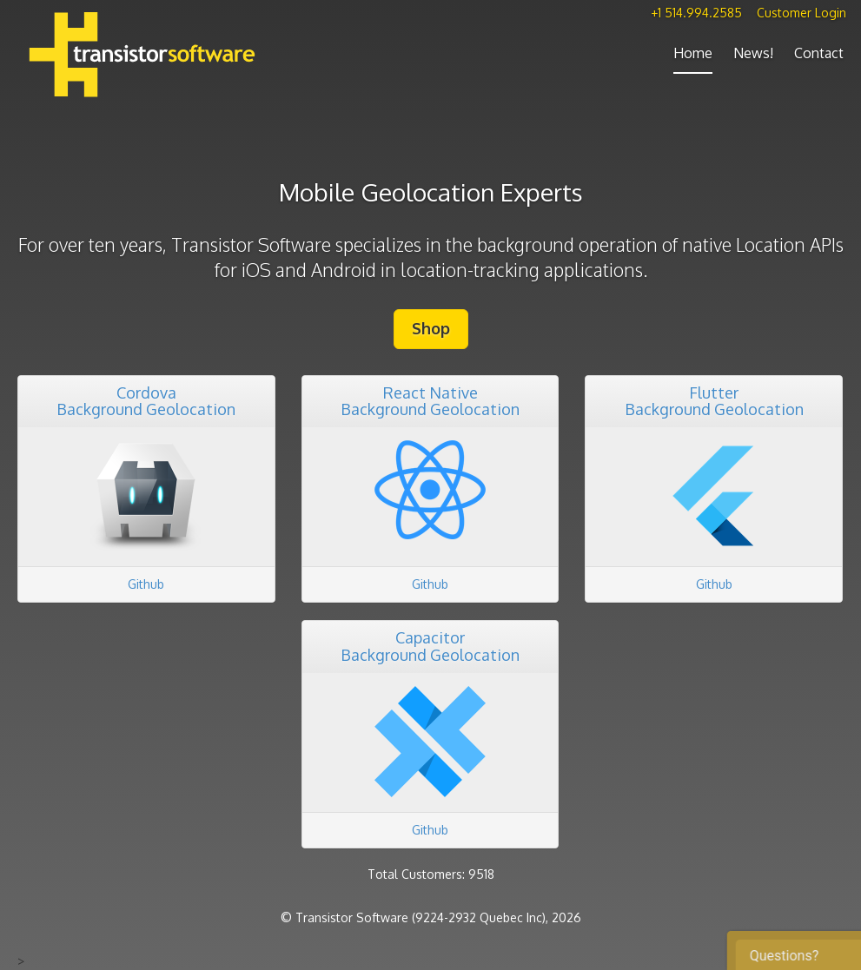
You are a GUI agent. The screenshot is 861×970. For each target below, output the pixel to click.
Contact (819, 53)
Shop (431, 328)
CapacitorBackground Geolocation (430, 646)
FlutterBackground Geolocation (714, 401)
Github (146, 584)
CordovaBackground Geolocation (145, 401)
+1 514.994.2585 (696, 12)
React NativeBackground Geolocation (430, 401)
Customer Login (801, 12)
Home (692, 53)
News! (753, 53)
